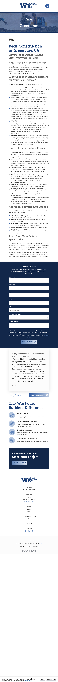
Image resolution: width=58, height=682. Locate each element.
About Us (28, 511)
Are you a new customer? (15, 314)
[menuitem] (22, 546)
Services (29, 514)
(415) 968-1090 (29, 489)
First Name (12, 277)
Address (11, 306)
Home (29, 509)
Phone (10, 292)
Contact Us (29, 523)
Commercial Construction (29, 516)
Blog (29, 521)
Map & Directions (29, 501)
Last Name (12, 284)
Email (10, 299)
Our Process (29, 518)
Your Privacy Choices (35, 543)
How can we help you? (14, 321)
